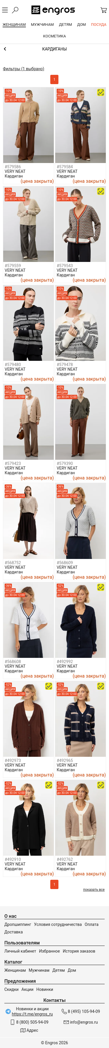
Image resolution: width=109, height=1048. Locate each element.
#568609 (65, 562)
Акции (27, 989)
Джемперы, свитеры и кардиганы (54, 49)
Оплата (92, 924)
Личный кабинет (20, 951)
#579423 (13, 463)
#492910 (13, 859)
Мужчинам (39, 970)
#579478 (65, 364)
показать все (94, 890)
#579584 (65, 166)
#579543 (65, 265)
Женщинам (15, 970)
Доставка (13, 932)
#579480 (13, 364)
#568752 (13, 562)
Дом (72, 970)
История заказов (79, 951)
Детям (58, 970)
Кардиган (14, 176)
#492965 (65, 760)
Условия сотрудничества (58, 924)
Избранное (49, 951)
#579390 (65, 463)
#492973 (13, 760)
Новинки (44, 989)
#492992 (65, 661)
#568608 (13, 661)
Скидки (11, 989)
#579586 (13, 166)
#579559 (13, 265)
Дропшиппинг (17, 924)
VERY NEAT (15, 171)
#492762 (65, 859)
